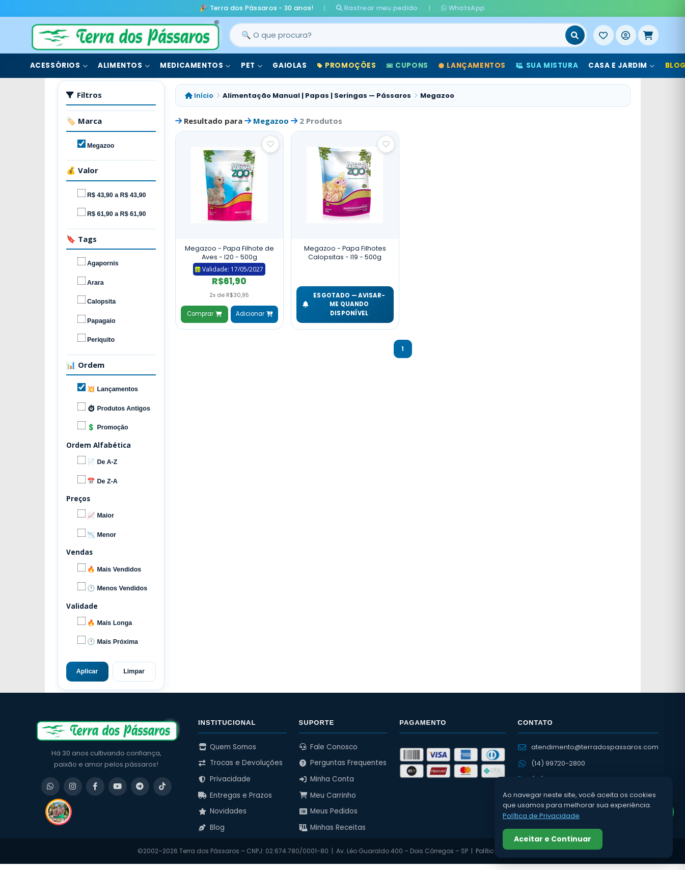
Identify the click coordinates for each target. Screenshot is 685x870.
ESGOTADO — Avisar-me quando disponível (344, 304)
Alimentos (124, 65)
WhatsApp (463, 8)
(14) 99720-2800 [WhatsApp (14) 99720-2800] (551, 763)
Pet (251, 65)
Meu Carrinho (328, 795)
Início (199, 95)
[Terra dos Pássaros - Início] (125, 35)
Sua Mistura (547, 65)
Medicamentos (195, 65)
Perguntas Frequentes (343, 763)
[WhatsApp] (50, 786)
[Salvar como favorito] (270, 144)
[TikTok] (162, 786)
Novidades (222, 811)
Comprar (204, 314)
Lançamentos (472, 65)
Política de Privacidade (541, 816)
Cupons (407, 65)
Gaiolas (289, 65)
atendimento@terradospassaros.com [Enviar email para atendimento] (588, 747)
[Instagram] (73, 786)
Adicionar (254, 314)
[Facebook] (95, 786)
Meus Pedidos (328, 811)
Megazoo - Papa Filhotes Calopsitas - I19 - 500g (345, 253)
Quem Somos (227, 747)
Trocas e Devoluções (240, 763)
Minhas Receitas (332, 827)
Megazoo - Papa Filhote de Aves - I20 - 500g (229, 253)
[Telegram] (140, 786)
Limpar (134, 671)
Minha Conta (326, 779)
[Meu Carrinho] (648, 35)
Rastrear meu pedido (377, 8)
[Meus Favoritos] (603, 35)
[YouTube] (117, 786)
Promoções (346, 65)
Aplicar (87, 671)
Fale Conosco (328, 747)
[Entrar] (626, 35)
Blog (211, 827)
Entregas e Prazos (235, 795)
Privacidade (224, 779)
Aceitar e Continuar (552, 839)
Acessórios (59, 65)
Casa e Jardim (621, 65)
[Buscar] (575, 35)
